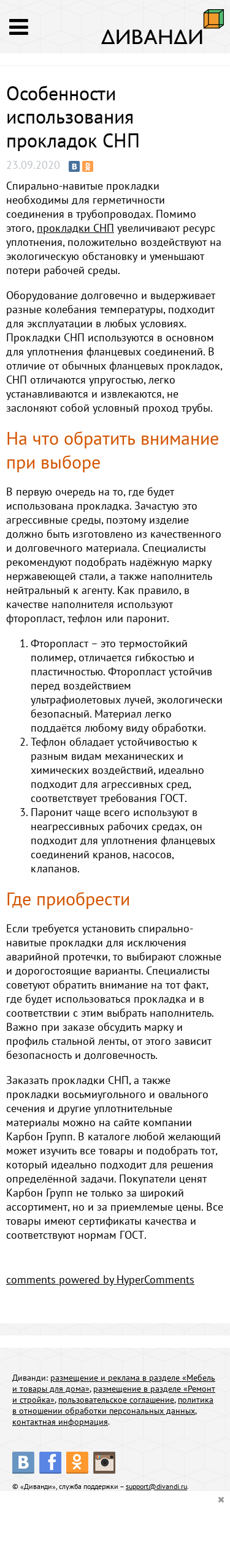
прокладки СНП (75, 228)
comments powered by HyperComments (100, 1279)
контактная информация (60, 1421)
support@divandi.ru (156, 1486)
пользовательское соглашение (116, 1399)
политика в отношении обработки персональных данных (112, 1405)
